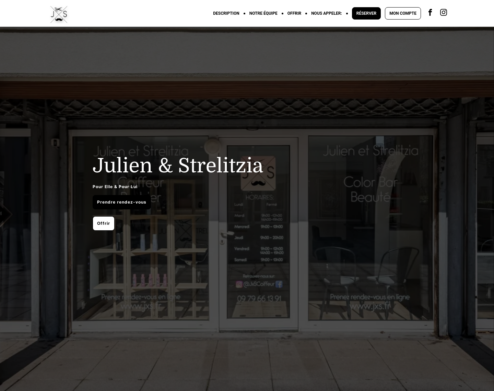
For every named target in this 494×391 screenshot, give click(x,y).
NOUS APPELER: (326, 13)
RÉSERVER (366, 13)
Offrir (103, 223)
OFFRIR (294, 13)
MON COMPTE (402, 13)
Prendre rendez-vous (121, 202)
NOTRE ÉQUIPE (263, 13)
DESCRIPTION (226, 13)
